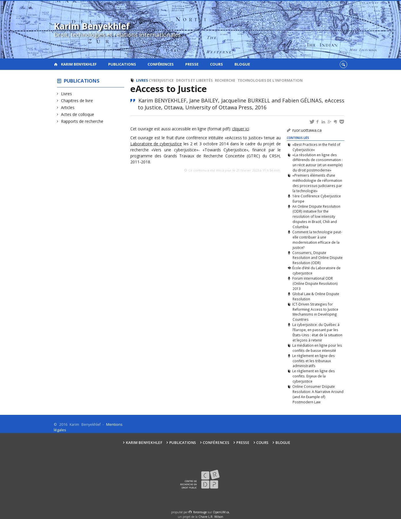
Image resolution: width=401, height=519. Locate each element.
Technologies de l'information (270, 80)
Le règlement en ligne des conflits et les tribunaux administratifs (313, 360)
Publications (122, 64)
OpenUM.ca (221, 512)
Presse (191, 64)
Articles (68, 107)
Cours (216, 64)
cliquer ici (240, 128)
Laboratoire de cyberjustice (156, 143)
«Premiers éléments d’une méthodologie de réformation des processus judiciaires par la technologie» (317, 183)
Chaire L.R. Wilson (210, 517)
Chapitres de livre (77, 100)
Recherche (225, 80)
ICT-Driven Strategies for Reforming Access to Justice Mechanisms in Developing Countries (315, 312)
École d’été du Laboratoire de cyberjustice (316, 270)
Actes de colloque (77, 114)
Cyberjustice (161, 80)
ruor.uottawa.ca (307, 130)
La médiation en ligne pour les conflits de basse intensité (317, 348)
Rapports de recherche (82, 121)
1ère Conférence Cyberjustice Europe (316, 198)
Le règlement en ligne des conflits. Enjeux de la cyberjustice (313, 376)
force (200, 512)
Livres (66, 93)
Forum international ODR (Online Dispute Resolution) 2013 (314, 283)
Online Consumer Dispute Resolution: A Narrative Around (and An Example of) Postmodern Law (317, 394)
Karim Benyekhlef (79, 64)
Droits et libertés (194, 80)
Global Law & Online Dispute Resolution (315, 296)
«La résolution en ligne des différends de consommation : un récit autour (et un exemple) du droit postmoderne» (317, 162)
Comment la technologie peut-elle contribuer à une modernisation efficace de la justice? (317, 240)
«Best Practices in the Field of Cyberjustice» (316, 147)
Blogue (242, 64)
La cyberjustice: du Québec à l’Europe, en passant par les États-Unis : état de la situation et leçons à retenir (317, 332)
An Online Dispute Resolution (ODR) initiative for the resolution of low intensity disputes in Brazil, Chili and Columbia (316, 216)
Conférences (161, 64)
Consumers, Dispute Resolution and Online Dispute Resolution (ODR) (317, 257)
